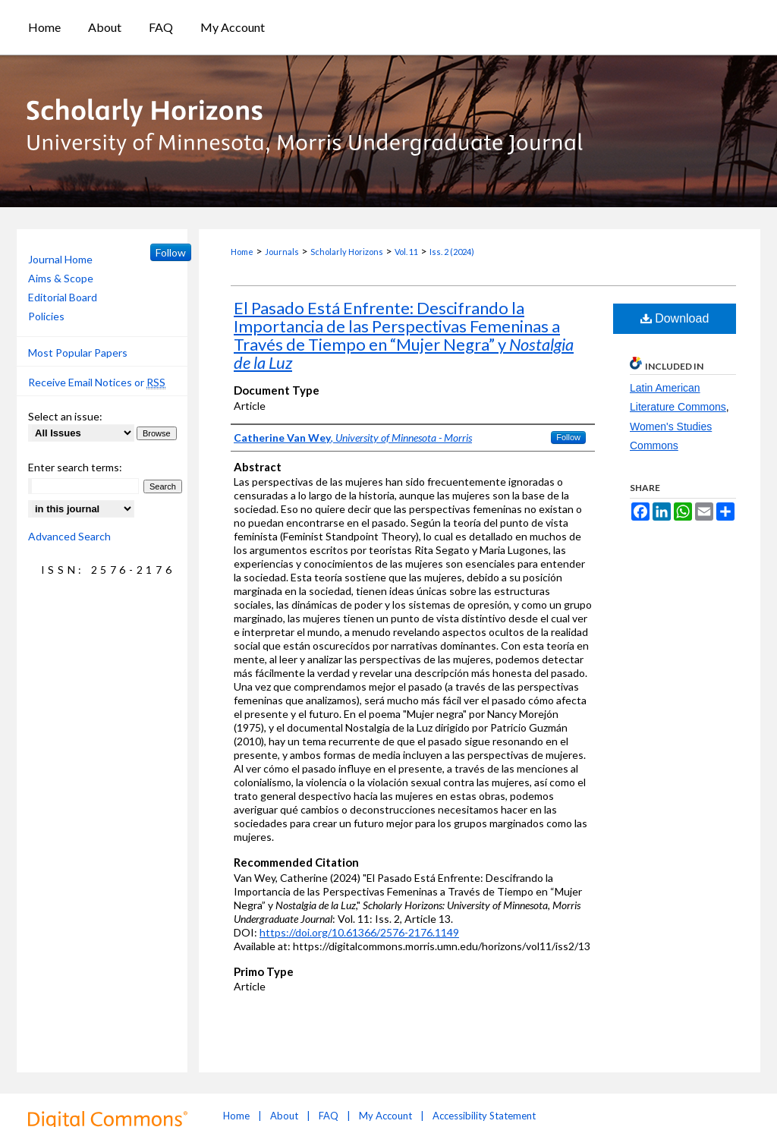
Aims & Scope (60, 278)
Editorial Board (62, 297)
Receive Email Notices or (96, 382)
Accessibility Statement (484, 1116)
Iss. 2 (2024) (451, 252)
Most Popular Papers (77, 352)
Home (242, 252)
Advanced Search (69, 536)
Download (674, 318)
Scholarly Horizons (346, 252)
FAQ (328, 1116)
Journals (282, 252)
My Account (385, 1116)
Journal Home (60, 259)
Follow (568, 437)
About (284, 1116)
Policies (46, 316)
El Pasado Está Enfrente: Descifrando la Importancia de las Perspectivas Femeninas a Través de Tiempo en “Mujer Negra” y (404, 335)
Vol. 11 (406, 252)
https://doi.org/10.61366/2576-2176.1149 (359, 932)
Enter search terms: (75, 467)
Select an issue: (65, 416)
